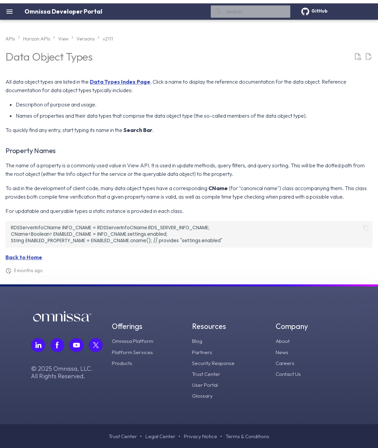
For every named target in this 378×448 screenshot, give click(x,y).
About (283, 340)
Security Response (214, 362)
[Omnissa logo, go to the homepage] (62, 319)
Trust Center (206, 373)
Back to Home (23, 257)
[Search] (250, 11)
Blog (198, 340)
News (282, 351)
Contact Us (289, 373)
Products (123, 362)
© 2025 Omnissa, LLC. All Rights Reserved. (62, 372)
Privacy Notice (201, 436)
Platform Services (134, 351)
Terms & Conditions (248, 436)
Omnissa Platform (134, 340)
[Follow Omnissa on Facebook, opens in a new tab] (57, 345)
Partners (202, 351)
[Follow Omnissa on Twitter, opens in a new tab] (96, 345)
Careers (285, 362)
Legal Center (159, 436)
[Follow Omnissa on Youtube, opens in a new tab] (77, 345)
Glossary (203, 395)
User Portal (205, 384)
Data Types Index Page (120, 81)
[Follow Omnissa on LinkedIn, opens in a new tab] (38, 345)
